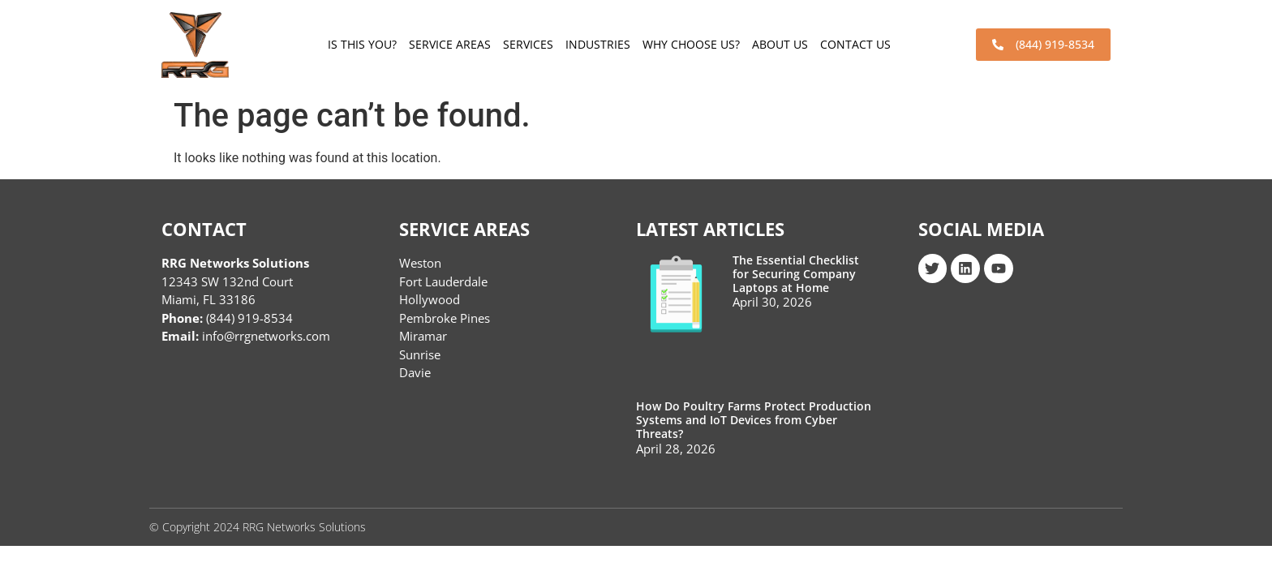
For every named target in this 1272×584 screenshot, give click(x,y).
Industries (597, 44)
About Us (780, 44)
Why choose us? (691, 44)
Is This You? (362, 44)
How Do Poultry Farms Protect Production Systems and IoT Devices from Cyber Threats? (753, 419)
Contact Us (855, 44)
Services (528, 44)
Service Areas (450, 44)
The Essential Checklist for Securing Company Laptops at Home (796, 273)
